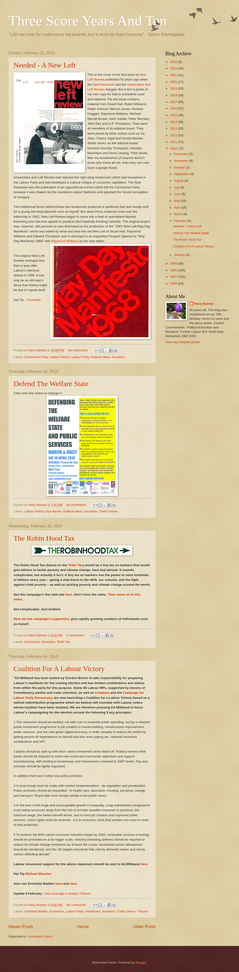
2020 (174, 82)
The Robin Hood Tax (44, 538)
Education (48, 642)
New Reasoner (103, 84)
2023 (174, 62)
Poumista (33, 300)
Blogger (141, 962)
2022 (174, 68)
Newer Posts (20, 926)
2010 (174, 148)
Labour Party (80, 357)
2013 (174, 128)
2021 (174, 75)
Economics (32, 642)
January (180, 255)
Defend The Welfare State (51, 383)
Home (83, 926)
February (180, 221)
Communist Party (36, 357)
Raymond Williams (64, 241)
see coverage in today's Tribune (68, 893)
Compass (102, 692)
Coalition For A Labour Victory (59, 669)
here (68, 594)
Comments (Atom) (40, 936)
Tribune (142, 911)
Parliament (92, 911)
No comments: (78, 350)
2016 (174, 108)
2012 (174, 135)
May (177, 201)
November (181, 161)
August (179, 181)
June (178, 194)
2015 (174, 115)
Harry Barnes (204, 304)
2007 (174, 277)
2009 (174, 263)
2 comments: (75, 635)
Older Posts (144, 926)
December (181, 154)
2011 (174, 142)
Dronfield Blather (35, 911)
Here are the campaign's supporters (41, 619)
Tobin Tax (75, 565)
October (180, 167)
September (182, 174)
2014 (174, 122)
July (177, 187)
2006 (174, 283)
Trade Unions (108, 511)
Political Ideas (100, 357)
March (178, 214)
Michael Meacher (38, 874)
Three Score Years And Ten (87, 21)
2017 (174, 102)
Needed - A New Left (45, 65)
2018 (174, 95)
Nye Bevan (53, 511)
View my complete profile (182, 342)
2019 (174, 88)
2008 (174, 270)
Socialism (118, 357)
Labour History (60, 357)
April (177, 207)
